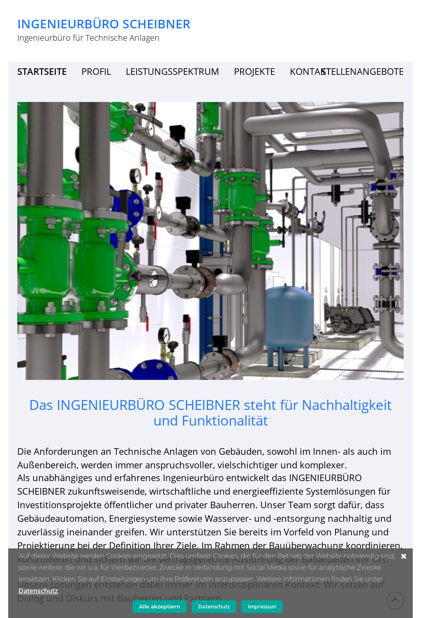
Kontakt (310, 71)
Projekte (254, 71)
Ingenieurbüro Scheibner (103, 24)
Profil (96, 71)
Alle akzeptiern (159, 608)
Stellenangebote (362, 71)
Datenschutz (38, 592)
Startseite (42, 71)
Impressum (262, 608)
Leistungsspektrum (172, 71)
